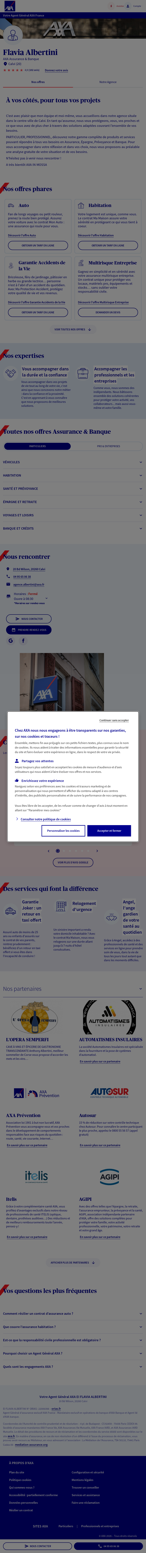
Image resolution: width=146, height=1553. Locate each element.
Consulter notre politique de (46, 819)
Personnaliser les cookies (63, 831)
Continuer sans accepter (114, 720)
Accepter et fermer (109, 831)
